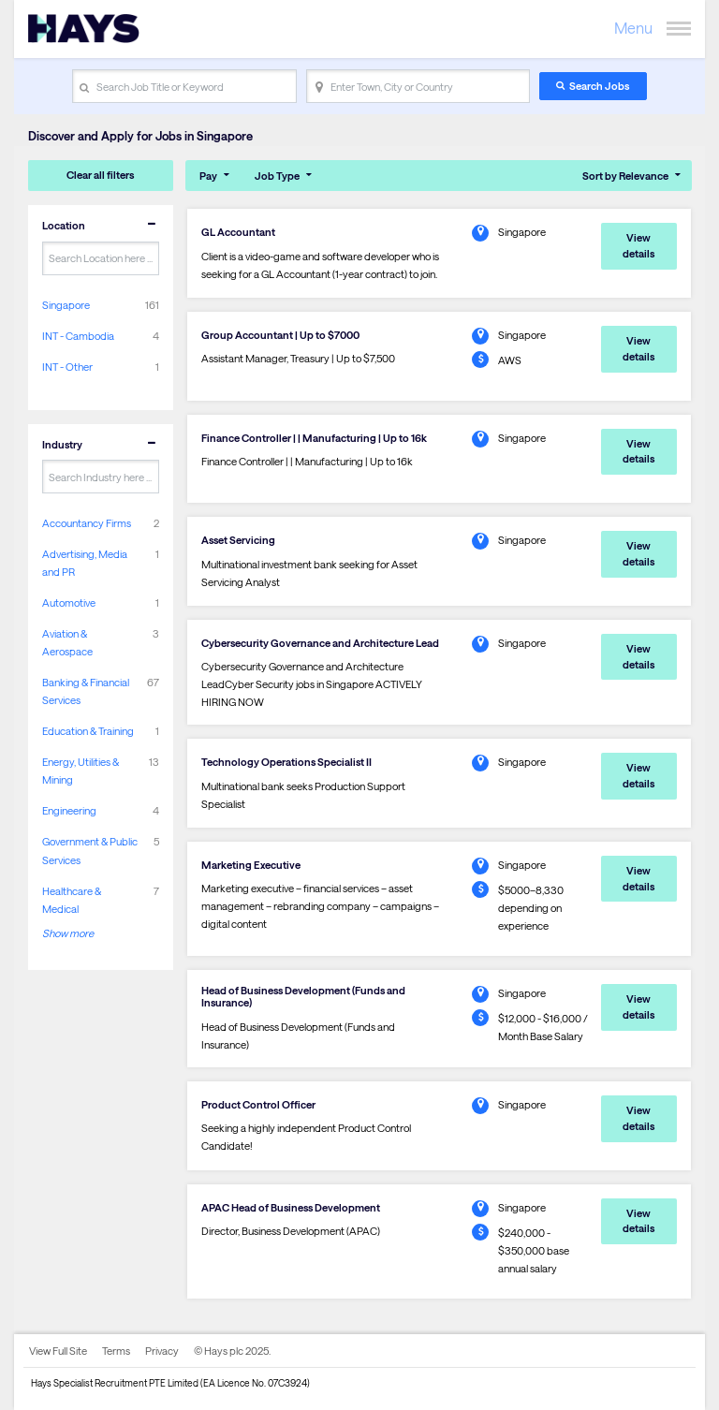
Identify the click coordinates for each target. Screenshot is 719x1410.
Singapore (66, 305)
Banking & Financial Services (85, 691)
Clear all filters (100, 175)
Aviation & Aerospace (67, 642)
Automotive (68, 602)
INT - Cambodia (78, 336)
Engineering (69, 810)
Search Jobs (599, 86)
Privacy (162, 1350)
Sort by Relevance (625, 175)
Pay (208, 175)
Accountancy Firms (86, 523)
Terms (116, 1350)
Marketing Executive (251, 865)
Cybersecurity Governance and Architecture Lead (320, 643)
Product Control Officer (258, 1104)
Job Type (277, 175)
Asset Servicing (238, 540)
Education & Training (88, 731)
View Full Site (58, 1350)
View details (638, 245)
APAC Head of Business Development (290, 1207)
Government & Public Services (90, 850)
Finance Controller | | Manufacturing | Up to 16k (314, 438)
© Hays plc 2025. (232, 1350)
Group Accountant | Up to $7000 (280, 335)
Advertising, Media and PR (84, 563)
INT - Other (67, 366)
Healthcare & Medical (71, 900)
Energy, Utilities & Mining (80, 771)
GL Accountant (238, 232)
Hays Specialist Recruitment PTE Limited (114, 1382)
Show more (68, 933)
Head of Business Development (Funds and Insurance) (303, 996)
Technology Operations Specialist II (286, 762)
